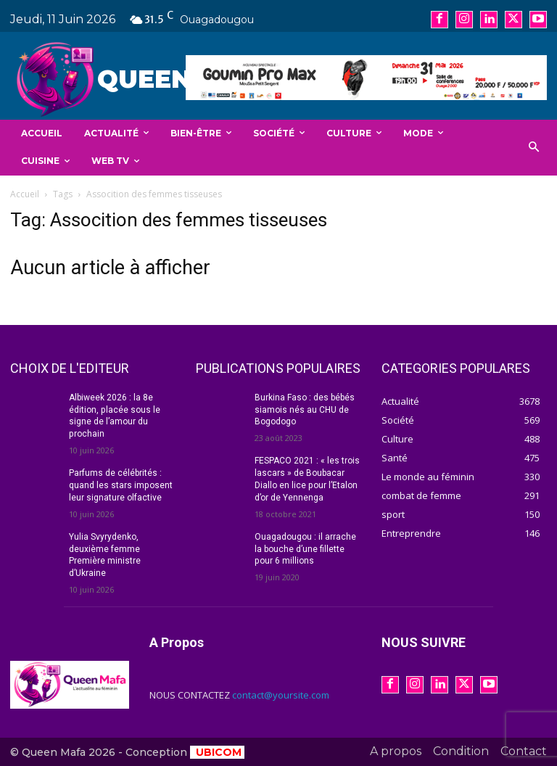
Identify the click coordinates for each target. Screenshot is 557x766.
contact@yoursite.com (280, 694)
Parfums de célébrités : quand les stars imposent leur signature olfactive (120, 485)
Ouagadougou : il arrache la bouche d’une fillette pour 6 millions (305, 548)
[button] (534, 147)
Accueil (24, 194)
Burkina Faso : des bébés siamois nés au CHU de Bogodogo (305, 409)
